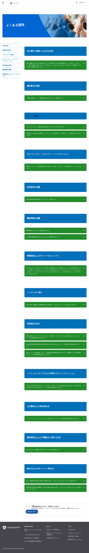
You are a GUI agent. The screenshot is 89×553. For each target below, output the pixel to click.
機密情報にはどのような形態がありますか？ (38, 230)
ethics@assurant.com (34, 534)
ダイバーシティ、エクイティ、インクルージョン (11, 60)
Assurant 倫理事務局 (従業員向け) (33, 541)
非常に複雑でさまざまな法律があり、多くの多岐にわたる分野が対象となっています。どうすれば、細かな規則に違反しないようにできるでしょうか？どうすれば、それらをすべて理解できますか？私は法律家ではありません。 (53, 65)
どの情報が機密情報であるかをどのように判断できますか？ (43, 237)
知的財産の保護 (6, 65)
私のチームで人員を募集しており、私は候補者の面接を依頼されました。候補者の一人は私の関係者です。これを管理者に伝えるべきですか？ (53, 353)
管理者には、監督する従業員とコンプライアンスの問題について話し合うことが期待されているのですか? (53, 134)
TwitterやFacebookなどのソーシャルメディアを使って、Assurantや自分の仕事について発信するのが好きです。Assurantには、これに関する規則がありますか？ (53, 386)
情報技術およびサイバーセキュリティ (11, 75)
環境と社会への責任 (73, 536)
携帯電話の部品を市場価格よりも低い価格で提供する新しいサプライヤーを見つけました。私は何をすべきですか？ (53, 488)
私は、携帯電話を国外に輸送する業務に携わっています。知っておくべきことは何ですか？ (51, 481)
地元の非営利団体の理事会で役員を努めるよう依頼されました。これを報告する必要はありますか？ (53, 345)
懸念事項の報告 (6, 50)
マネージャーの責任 (8, 54)
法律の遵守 (5, 46)
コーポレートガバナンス (74, 533)
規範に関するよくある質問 (31, 538)
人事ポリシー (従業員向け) (53, 529)
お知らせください (32, 511)
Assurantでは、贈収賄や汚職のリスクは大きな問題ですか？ (43, 450)
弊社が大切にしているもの (75, 539)
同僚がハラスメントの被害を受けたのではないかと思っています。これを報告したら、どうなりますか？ (53, 167)
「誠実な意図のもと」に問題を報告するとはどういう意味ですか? (44, 98)
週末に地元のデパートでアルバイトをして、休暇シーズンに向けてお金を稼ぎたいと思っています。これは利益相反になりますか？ (53, 337)
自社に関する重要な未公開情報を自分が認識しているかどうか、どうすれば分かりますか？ (51, 305)
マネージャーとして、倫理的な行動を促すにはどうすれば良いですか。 (46, 127)
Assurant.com (72, 529)
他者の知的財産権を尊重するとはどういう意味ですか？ (41, 199)
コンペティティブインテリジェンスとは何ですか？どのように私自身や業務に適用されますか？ (53, 418)
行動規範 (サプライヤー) (52, 538)
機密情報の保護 (6, 70)
